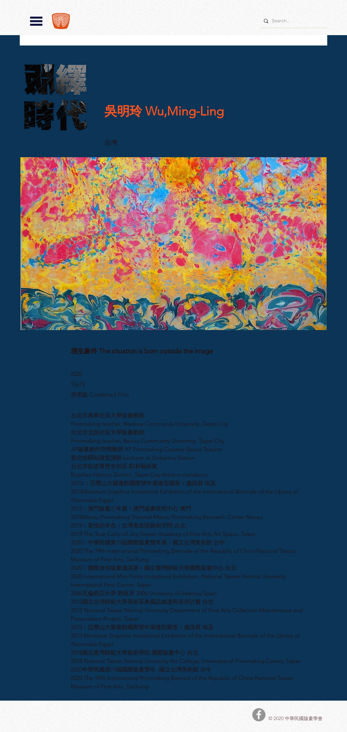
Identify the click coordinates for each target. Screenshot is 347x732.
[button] (36, 21)
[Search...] (293, 21)
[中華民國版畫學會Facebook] (258, 714)
